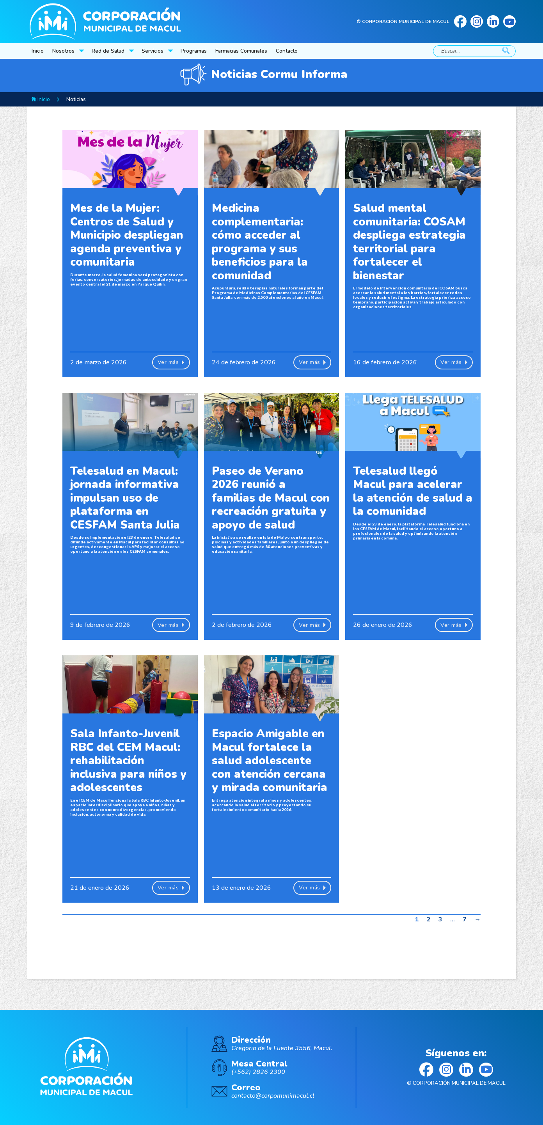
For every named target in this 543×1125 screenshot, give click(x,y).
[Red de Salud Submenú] (132, 51)
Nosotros (63, 51)
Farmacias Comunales (241, 51)
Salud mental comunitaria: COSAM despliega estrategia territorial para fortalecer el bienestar (409, 242)
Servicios (152, 51)
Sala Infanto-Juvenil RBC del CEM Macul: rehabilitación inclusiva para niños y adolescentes (128, 760)
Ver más (171, 362)
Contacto (287, 51)
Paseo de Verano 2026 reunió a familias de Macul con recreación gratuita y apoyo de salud (271, 497)
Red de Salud (108, 51)
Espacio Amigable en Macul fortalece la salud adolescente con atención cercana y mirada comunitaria (269, 760)
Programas (194, 51)
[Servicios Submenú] (171, 51)
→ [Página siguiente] (477, 919)
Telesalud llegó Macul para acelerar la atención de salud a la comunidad (412, 491)
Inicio (38, 51)
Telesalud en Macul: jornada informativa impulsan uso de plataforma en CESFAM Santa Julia (125, 497)
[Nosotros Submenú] (82, 51)
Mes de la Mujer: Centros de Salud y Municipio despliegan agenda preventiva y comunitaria (126, 235)
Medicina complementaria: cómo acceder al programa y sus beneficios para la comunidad (260, 242)
